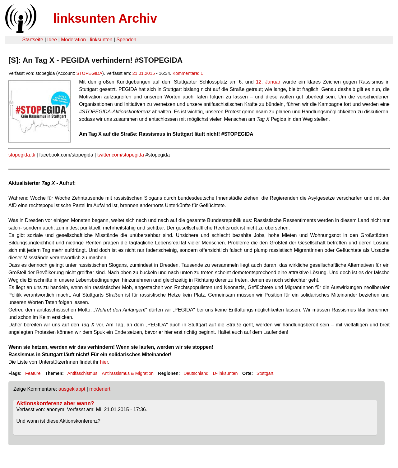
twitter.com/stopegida (120, 154)
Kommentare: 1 (188, 73)
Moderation (73, 39)
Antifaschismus (82, 373)
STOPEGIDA (89, 73)
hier (104, 362)
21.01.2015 (143, 73)
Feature (33, 373)
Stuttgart (265, 373)
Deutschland (195, 373)
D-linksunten (225, 373)
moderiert (99, 389)
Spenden (126, 39)
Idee (52, 39)
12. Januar (268, 81)
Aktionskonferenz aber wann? (55, 403)
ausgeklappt (71, 389)
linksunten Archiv (105, 18)
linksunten (101, 39)
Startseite (32, 39)
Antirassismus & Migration (128, 373)
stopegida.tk (21, 154)
